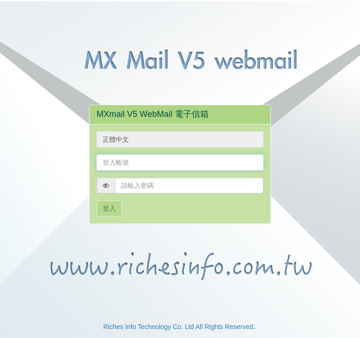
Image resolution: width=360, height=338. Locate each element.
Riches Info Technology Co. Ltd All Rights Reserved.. (179, 326)
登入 (109, 208)
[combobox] (180, 139)
